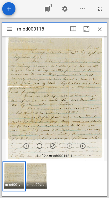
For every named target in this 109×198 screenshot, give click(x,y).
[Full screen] (100, 8)
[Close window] (99, 29)
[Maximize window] (86, 29)
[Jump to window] (47, 8)
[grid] (54, 178)
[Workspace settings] (64, 8)
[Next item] (82, 146)
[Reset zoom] (52, 146)
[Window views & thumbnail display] (73, 29)
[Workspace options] (82, 8)
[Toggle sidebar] (9, 29)
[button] (14, 176)
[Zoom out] (39, 146)
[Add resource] (8, 8)
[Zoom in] (26, 146)
